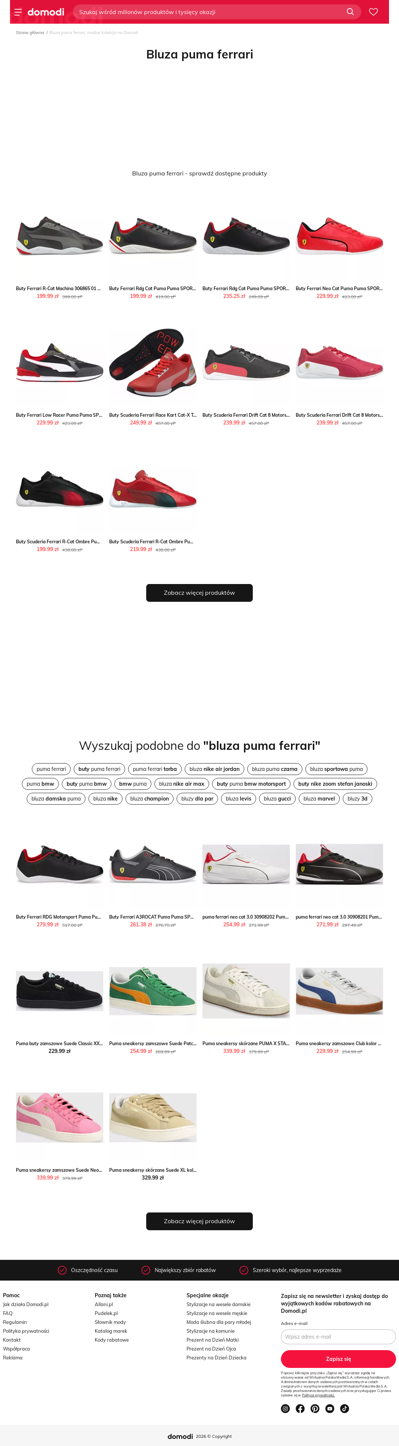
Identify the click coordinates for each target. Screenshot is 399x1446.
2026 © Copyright (214, 1436)
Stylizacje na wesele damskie (219, 1304)
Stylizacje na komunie (211, 1331)
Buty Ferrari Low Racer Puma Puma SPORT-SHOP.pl (71, 415)
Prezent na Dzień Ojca (211, 1349)
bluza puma (275, 769)
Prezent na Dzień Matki (213, 1340)
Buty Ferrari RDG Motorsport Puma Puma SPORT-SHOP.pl (77, 917)
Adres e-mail (294, 1323)
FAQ (8, 1313)
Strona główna (30, 32)
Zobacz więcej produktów (199, 592)
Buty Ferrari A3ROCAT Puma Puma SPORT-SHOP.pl (163, 917)
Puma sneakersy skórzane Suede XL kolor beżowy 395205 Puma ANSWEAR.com (194, 1170)
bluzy (197, 798)
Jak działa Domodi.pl (25, 1304)
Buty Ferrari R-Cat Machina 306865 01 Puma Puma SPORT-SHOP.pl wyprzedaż (99, 288)
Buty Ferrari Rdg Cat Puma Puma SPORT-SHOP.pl (254, 288)
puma (40, 784)
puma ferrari (51, 769)
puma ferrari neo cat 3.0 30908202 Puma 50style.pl (255, 917)
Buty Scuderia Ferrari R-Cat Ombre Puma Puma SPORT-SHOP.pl (83, 541)
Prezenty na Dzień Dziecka (217, 1358)
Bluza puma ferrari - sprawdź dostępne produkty (199, 173)
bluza (214, 769)
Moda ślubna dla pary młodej (219, 1322)
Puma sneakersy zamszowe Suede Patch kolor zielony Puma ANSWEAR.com (190, 1043)
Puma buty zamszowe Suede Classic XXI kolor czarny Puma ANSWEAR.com (95, 1043)
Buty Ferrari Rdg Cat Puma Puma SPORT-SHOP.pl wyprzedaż (173, 288)
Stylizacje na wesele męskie (217, 1313)
